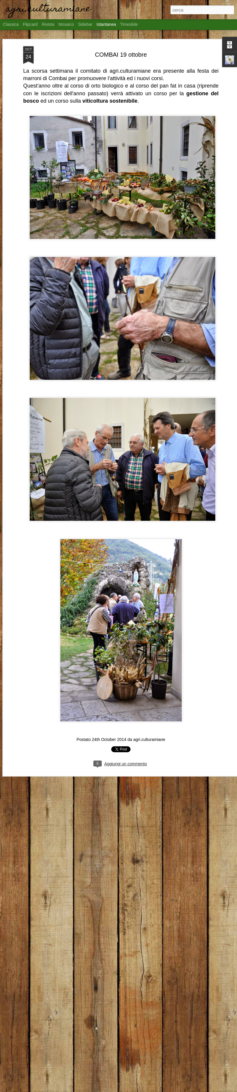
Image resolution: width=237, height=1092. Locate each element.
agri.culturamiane (149, 739)
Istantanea (106, 24)
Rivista (48, 24)
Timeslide (129, 24)
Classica (11, 24)
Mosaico (66, 24)
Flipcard (30, 24)
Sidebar (85, 24)
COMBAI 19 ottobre (121, 54)
